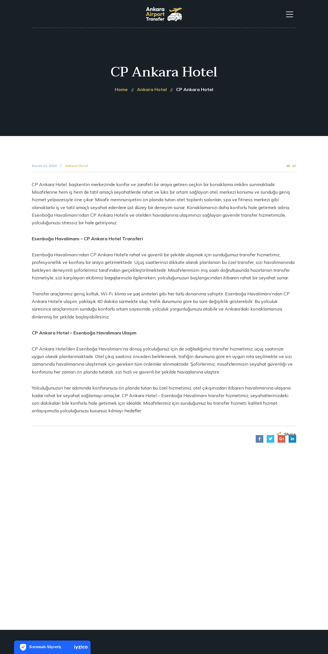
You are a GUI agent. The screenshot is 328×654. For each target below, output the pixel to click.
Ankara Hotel (76, 166)
